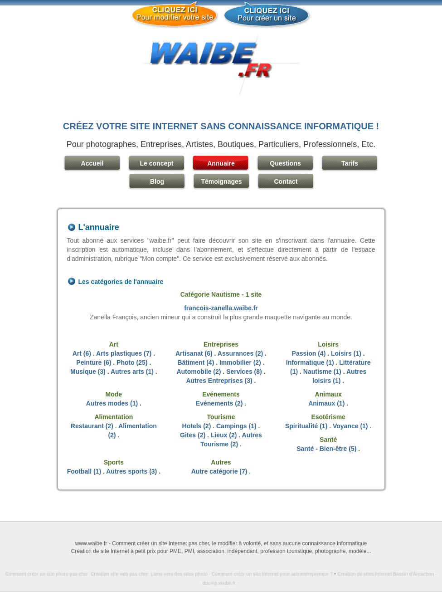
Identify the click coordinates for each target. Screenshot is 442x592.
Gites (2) (192, 435)
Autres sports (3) (131, 471)
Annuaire (221, 163)
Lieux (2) (224, 435)
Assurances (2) (240, 353)
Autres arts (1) (132, 371)
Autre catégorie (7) (219, 471)
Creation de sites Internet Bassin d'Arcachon (385, 574)
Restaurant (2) (92, 426)
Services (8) (244, 371)
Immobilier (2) (240, 362)
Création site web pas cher (119, 574)
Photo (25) (132, 362)
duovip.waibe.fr (219, 583)
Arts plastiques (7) (123, 353)
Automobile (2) (198, 371)
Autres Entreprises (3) (219, 380)
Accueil (92, 163)
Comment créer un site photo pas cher (46, 574)
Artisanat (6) (194, 353)
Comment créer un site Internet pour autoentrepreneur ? (274, 574)
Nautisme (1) (322, 371)
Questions (285, 163)
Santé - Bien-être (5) (326, 448)
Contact (285, 181)
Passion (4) (309, 353)
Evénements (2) (219, 403)
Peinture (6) (93, 362)
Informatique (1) (310, 362)
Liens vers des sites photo (179, 574)
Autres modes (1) (112, 403)
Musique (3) (88, 371)
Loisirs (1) (346, 353)
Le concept (157, 163)
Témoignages (221, 181)
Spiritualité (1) (306, 426)
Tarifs (349, 163)
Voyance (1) (350, 426)
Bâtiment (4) (195, 362)
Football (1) (84, 471)
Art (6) (82, 353)
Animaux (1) (326, 403)
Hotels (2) (196, 426)
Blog (157, 181)
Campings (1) (236, 426)
